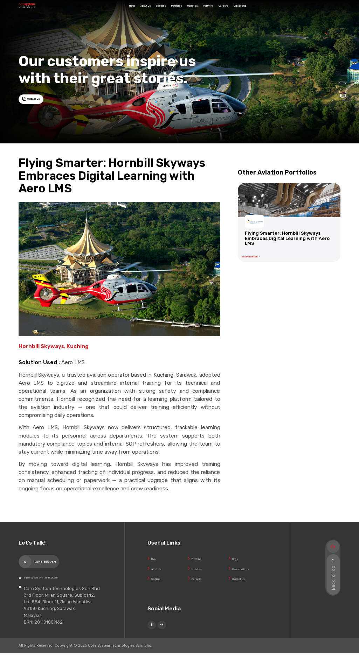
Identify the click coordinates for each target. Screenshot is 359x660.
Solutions (148, 11)
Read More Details (264, 254)
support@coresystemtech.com (60, 581)
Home (91, 11)
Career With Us (247, 568)
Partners (236, 11)
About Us (117, 11)
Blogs (238, 558)
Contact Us (293, 11)
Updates (208, 11)
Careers (263, 11)
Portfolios (178, 11)
